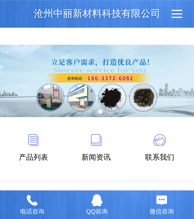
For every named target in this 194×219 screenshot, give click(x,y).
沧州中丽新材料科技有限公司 (97, 13)
